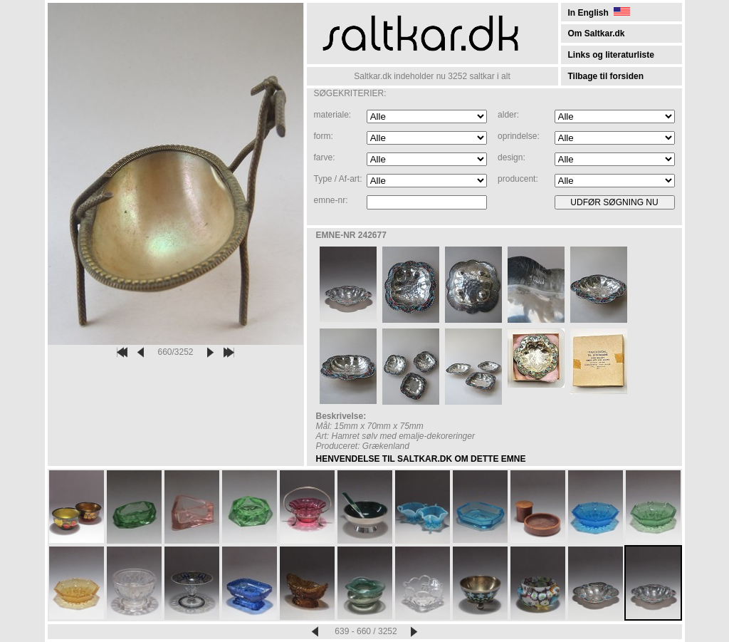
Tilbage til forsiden (606, 76)
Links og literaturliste (611, 55)
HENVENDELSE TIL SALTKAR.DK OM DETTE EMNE (421, 459)
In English (599, 13)
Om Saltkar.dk (596, 33)
